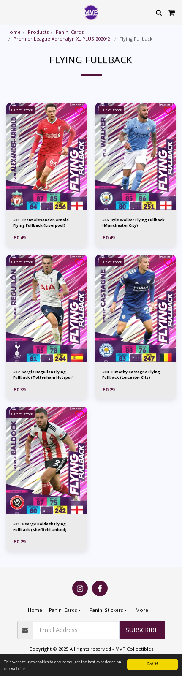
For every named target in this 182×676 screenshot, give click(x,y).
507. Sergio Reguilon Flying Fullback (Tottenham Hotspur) (43, 374)
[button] (9, 12)
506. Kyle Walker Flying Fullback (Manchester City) (133, 222)
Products (38, 32)
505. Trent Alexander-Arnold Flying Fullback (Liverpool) (41, 222)
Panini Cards (70, 32)
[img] (46, 156)
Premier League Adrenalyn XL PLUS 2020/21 (63, 38)
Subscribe (142, 630)
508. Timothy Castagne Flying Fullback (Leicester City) (131, 374)
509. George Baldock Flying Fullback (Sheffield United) (40, 526)
